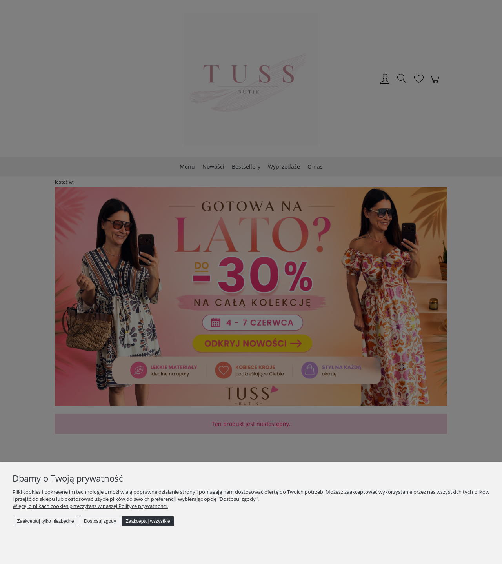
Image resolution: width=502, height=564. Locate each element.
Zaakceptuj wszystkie (148, 521)
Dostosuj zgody (100, 521)
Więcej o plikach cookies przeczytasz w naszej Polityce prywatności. (90, 505)
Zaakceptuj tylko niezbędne (45, 521)
